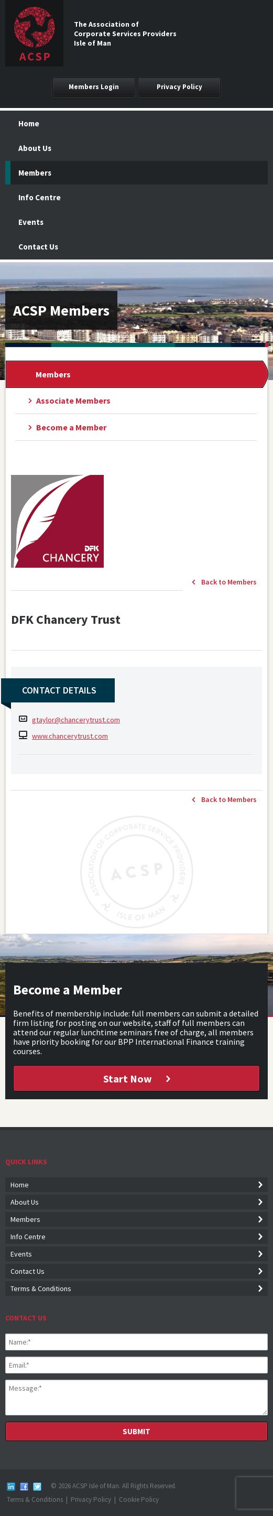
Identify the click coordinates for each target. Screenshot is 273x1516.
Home (28, 123)
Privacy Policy (179, 86)
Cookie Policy (139, 1499)
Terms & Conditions (40, 1288)
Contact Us (38, 247)
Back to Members (229, 582)
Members (34, 173)
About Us (34, 148)
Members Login (94, 86)
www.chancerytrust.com (70, 736)
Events (30, 222)
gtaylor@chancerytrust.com (76, 719)
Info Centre (39, 197)
